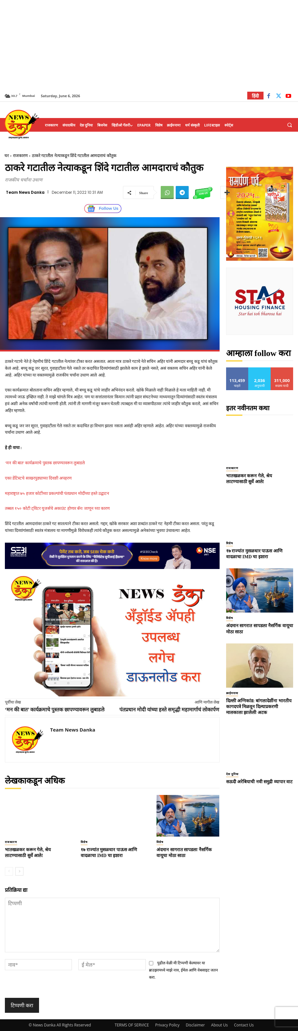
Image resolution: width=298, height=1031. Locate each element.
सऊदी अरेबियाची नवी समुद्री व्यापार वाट (259, 781)
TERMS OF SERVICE (132, 1025)
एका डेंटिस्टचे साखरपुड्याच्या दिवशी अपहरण (38, 478)
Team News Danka (25, 192)
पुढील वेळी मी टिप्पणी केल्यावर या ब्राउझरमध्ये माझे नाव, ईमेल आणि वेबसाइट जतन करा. (183, 970)
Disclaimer (195, 1025)
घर (7, 155)
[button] (289, 125)
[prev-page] (9, 871)
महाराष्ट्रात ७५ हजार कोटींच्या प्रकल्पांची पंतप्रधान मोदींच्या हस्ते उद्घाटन (57, 493)
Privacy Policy (167, 1025)
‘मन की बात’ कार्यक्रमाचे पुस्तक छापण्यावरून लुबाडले (45, 462)
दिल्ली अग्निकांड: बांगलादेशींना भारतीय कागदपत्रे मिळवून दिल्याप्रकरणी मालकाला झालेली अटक (258, 706)
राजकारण (20, 155)
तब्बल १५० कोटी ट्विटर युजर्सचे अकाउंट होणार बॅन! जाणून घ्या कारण (57, 508)
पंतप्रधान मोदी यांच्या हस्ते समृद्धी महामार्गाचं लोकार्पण (169, 709)
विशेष (84, 842)
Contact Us (244, 1025)
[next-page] (19, 871)
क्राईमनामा (232, 693)
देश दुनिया (232, 774)
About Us (219, 1025)
